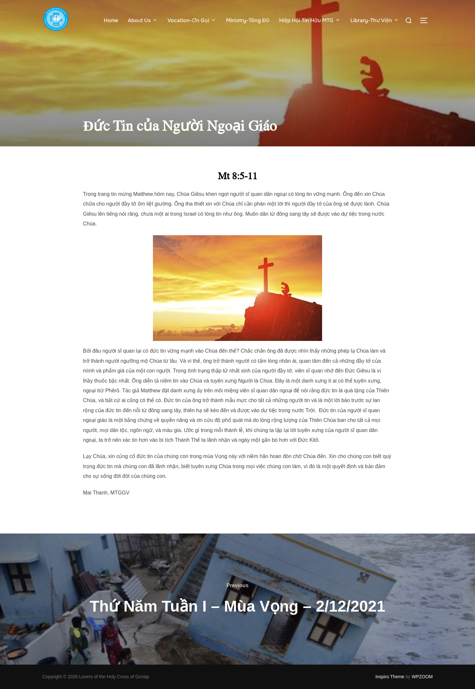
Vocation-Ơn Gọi (192, 20)
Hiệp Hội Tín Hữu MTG (310, 20)
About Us (143, 20)
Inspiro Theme (389, 676)
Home (111, 20)
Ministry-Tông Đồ (247, 20)
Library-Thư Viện (374, 20)
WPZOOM (422, 676)
